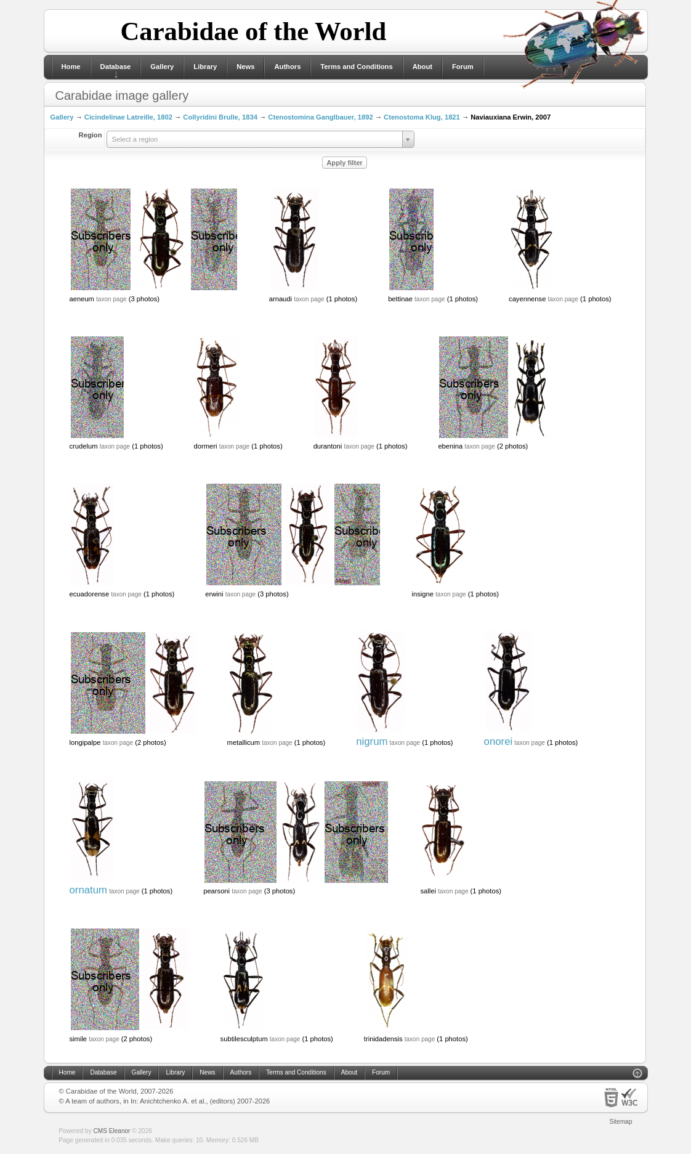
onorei (498, 741)
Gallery (162, 66)
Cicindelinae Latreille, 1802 (128, 117)
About (422, 66)
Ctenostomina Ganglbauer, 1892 (320, 117)
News (245, 66)
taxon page (111, 299)
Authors (287, 66)
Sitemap (621, 1121)
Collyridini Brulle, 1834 (220, 117)
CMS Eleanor (112, 1131)
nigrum (371, 741)
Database (115, 66)
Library (205, 66)
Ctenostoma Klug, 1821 (422, 117)
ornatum (89, 890)
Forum (463, 66)
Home (71, 66)
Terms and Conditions (356, 66)
